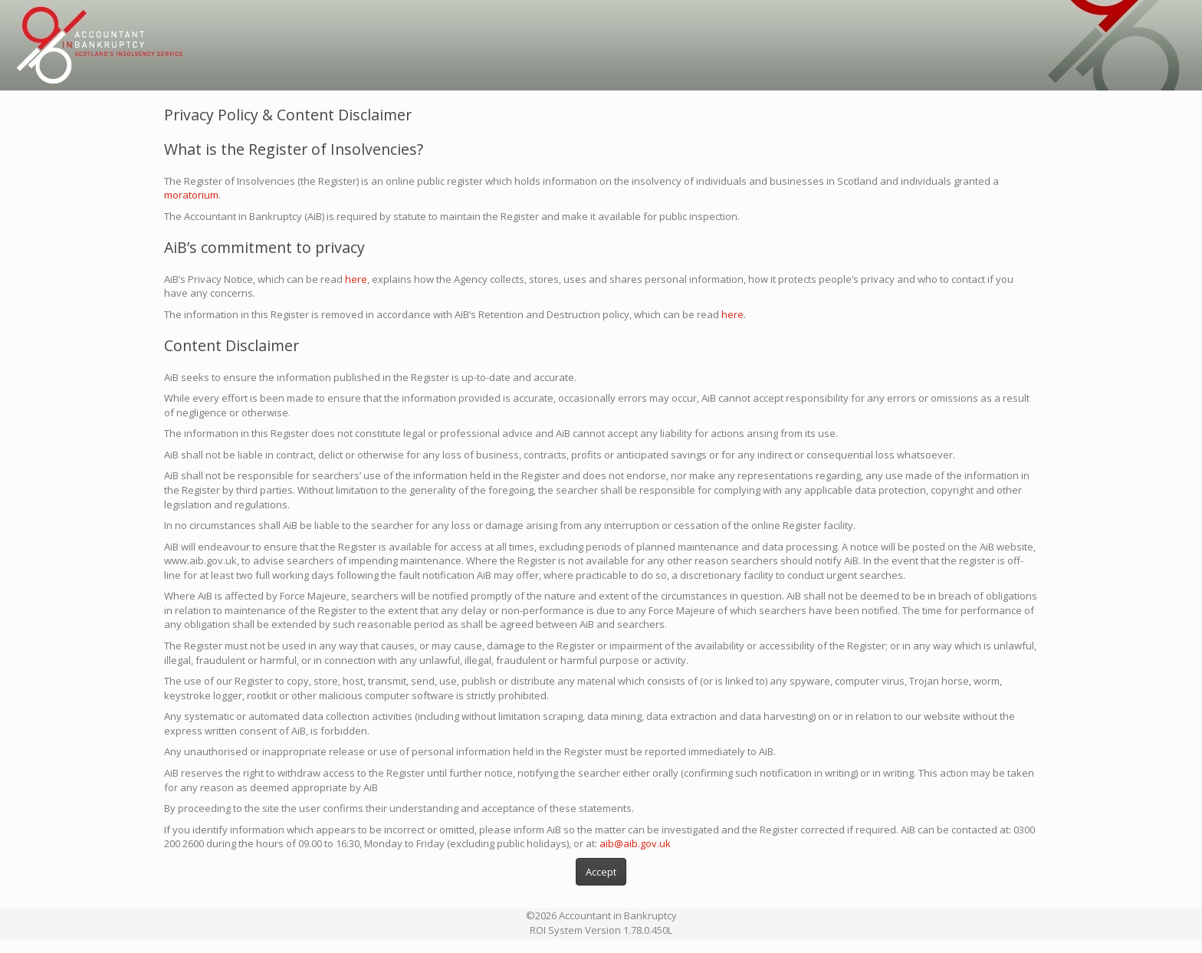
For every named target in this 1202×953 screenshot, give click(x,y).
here (356, 279)
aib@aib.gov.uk (635, 843)
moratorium (191, 195)
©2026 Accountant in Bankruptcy (601, 915)
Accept (601, 872)
